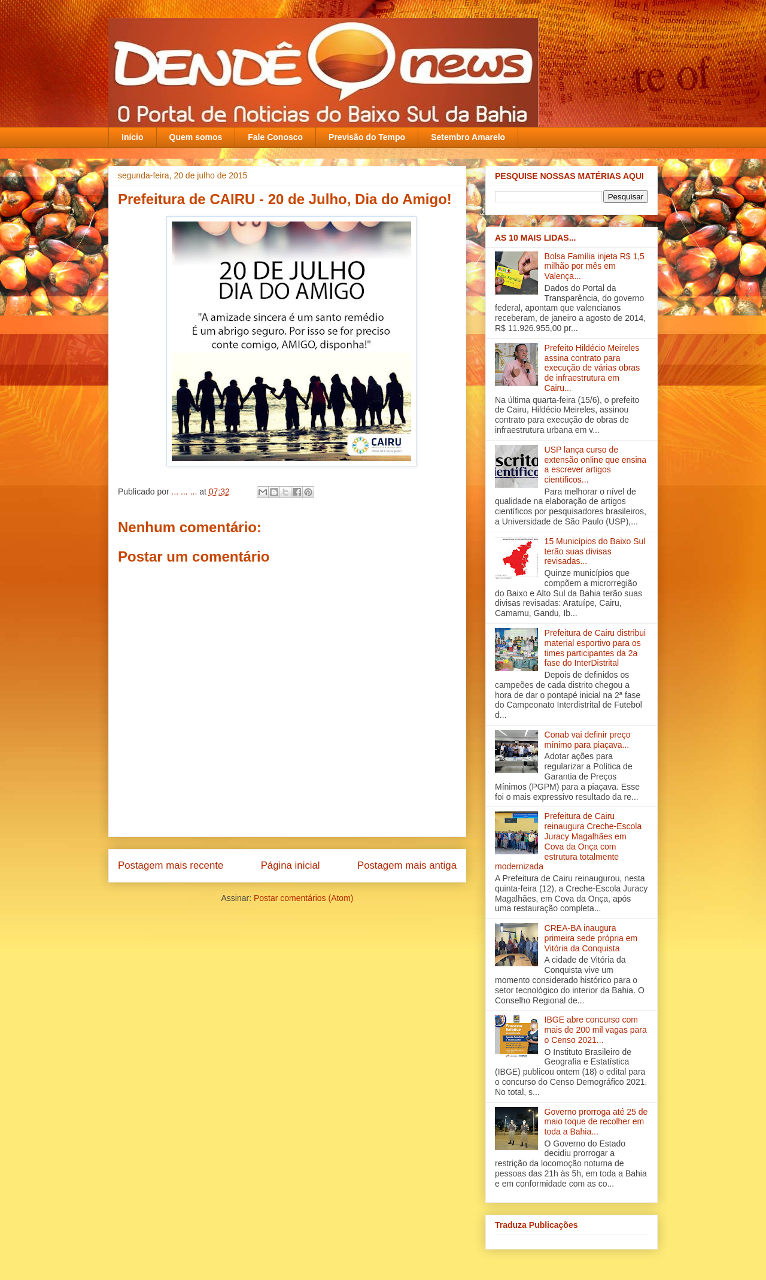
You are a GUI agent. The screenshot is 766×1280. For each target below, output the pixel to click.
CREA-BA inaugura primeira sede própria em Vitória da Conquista (591, 938)
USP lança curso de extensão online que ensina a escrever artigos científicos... (595, 464)
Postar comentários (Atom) (304, 898)
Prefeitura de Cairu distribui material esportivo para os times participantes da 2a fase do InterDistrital (595, 648)
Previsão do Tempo (367, 137)
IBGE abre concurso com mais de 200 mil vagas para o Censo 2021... (596, 1030)
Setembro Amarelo (468, 137)
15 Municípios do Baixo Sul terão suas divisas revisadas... (595, 551)
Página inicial (290, 865)
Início (132, 137)
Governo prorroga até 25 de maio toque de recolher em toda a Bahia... (596, 1122)
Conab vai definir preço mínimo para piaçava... (588, 740)
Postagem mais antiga (407, 865)
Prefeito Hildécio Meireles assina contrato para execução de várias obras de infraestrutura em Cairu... (592, 368)
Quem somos (196, 137)
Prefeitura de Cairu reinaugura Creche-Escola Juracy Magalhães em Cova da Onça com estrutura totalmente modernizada (568, 841)
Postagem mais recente (170, 865)
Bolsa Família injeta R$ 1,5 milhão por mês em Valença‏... (595, 266)
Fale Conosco (275, 137)
